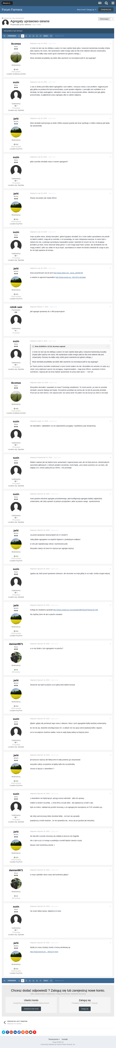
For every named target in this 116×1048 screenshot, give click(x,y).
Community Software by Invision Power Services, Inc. (58, 1044)
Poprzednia (12, 36)
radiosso (27, 24)
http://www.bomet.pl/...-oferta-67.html (44, 952)
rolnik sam (16, 307)
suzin (16, 82)
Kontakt (65, 1039)
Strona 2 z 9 (59, 36)
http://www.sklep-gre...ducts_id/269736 (68, 273)
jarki (15, 118)
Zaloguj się (84, 1009)
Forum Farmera (12, 9)
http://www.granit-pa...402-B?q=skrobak (71, 277)
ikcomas (16, 43)
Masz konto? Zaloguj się (86, 10)
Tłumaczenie (54, 1039)
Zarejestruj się (106, 9)
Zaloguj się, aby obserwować (14, 18)
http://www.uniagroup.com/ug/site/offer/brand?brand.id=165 (75, 610)
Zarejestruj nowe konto (31, 1009)
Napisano (38, 43)
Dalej (46, 36)
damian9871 (16, 644)
